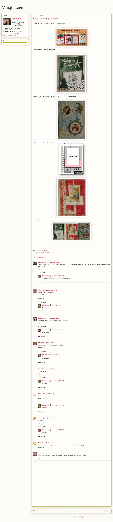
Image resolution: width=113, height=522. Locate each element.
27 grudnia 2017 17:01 (58, 275)
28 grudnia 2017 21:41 (58, 430)
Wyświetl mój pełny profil (10, 35)
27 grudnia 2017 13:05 (50, 369)
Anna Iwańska (42, 262)
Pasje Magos (41, 418)
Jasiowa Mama (42, 318)
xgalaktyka (41, 290)
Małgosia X (41, 342)
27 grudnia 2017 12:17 (51, 342)
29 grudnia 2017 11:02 (48, 442)
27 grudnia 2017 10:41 (53, 318)
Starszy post (106, 511)
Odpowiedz (41, 269)
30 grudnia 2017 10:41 (48, 453)
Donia (39, 453)
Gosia (39, 393)
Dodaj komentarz (39, 462)
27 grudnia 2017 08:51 (53, 262)
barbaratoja (45, 275)
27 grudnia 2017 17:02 (58, 330)
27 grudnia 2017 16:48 (48, 393)
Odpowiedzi (43, 272)
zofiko (39, 442)
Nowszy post (37, 511)
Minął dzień (12, 7)
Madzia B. (40, 369)
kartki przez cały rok (43, 252)
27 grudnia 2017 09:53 (51, 290)
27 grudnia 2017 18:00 (52, 418)
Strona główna (71, 511)
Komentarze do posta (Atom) (75, 517)
